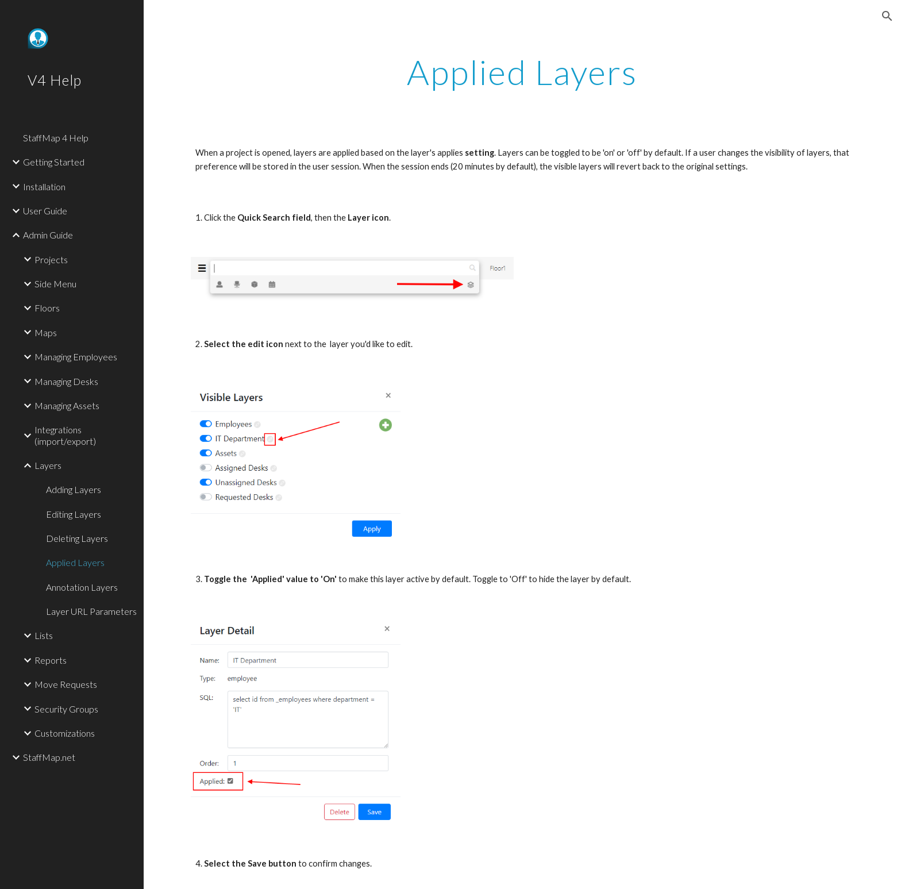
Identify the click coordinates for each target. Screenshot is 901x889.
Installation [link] (44, 186)
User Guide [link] (45, 210)
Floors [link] (47, 307)
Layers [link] (47, 465)
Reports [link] (50, 660)
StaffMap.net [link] (49, 757)
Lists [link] (43, 635)
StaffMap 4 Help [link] (55, 137)
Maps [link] (45, 332)
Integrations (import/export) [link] (65, 435)
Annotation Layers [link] (82, 587)
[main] (522, 71)
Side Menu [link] (55, 283)
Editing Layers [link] (73, 514)
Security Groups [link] (66, 708)
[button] (887, 16)
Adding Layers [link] (73, 489)
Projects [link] (51, 259)
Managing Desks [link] (66, 381)
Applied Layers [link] (75, 562)
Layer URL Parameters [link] (91, 611)
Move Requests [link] (65, 684)
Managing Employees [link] (75, 356)
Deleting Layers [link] (77, 538)
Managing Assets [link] (66, 405)
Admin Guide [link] (48, 234)
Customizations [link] (64, 733)
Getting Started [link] (53, 161)
